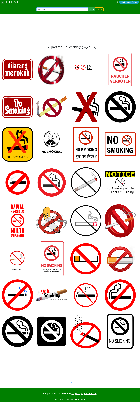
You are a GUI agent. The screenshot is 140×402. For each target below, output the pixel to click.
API (85, 399)
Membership (74, 399)
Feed (81, 399)
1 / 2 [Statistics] (70, 382)
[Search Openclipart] (62, 9)
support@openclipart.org (84, 393)
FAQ (55, 399)
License (66, 399)
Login (116, 2)
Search (91, 9)
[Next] (77, 382)
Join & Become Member (129, 2)
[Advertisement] (70, 30)
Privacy (60, 399)
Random (99, 9)
